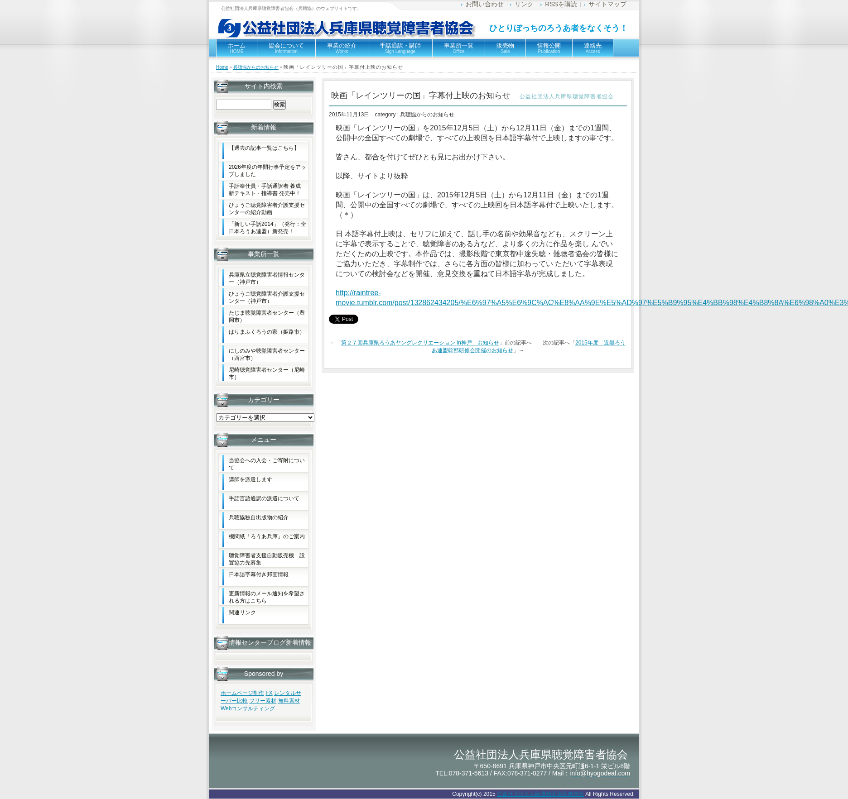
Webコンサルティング (248, 708)
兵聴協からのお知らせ (256, 67)
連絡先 (593, 48)
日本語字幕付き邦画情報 (259, 574)
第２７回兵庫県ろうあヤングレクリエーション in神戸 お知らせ (420, 343)
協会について (286, 48)
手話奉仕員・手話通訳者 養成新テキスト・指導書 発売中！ (265, 189)
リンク (524, 4)
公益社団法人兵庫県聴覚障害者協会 (540, 794)
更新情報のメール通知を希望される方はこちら (267, 597)
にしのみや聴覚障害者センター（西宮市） (267, 354)
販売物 (505, 48)
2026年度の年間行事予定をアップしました (267, 170)
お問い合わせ (485, 4)
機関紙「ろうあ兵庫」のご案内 (267, 536)
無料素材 (289, 701)
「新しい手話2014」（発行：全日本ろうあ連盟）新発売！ (267, 227)
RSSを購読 (561, 4)
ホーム (237, 48)
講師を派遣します (250, 479)
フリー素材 (262, 701)
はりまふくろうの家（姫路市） (267, 332)
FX (268, 693)
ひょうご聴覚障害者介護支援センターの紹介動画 (267, 208)
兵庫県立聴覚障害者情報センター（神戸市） (267, 278)
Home (222, 67)
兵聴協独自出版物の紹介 (259, 517)
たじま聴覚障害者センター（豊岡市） (267, 316)
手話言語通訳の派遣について (264, 498)
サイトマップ (607, 4)
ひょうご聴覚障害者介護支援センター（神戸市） (267, 297)
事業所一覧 (458, 48)
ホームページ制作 (242, 693)
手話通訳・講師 (400, 48)
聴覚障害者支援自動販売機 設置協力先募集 (267, 559)
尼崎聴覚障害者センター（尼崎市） (267, 373)
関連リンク (242, 612)
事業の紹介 (342, 48)
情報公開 (549, 48)
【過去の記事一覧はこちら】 (264, 148)
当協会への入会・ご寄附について (267, 464)
